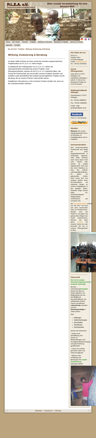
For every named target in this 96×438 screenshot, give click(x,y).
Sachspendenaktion (80, 203)
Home (8, 42)
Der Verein (16, 42)
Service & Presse (76, 42)
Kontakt (17, 45)
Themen (25, 42)
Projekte (33, 42)
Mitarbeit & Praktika (61, 42)
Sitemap (58, 411)
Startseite (38, 411)
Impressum (48, 411)
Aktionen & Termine (45, 42)
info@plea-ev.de (81, 61)
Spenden (9, 45)
